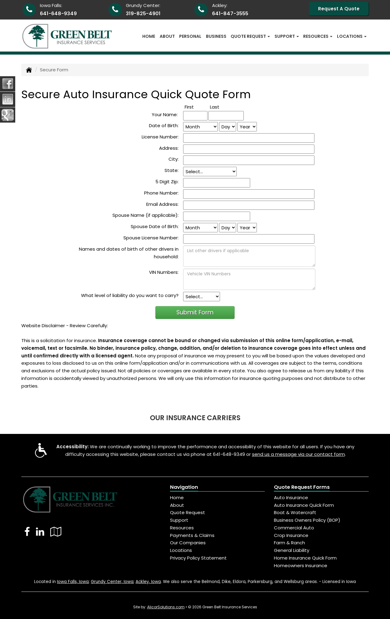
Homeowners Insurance (300, 565)
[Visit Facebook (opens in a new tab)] (27, 531)
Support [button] (287, 36)
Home (148, 36)
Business (216, 36)
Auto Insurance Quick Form (304, 505)
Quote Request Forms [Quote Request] (302, 487)
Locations (181, 550)
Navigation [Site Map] (184, 487)
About (167, 36)
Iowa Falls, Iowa (73, 582)
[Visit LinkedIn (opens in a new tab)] (40, 531)
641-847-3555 (230, 13)
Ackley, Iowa (148, 582)
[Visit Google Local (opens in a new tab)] (56, 531)
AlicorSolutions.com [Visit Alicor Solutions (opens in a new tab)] (166, 607)
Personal (190, 36)
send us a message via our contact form (298, 454)
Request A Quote (339, 8)
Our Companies (188, 542)
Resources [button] (317, 36)
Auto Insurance (291, 497)
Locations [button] (352, 36)
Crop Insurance (291, 535)
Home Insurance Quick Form (305, 558)
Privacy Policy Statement (198, 558)
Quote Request (187, 512)
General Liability (291, 550)
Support (179, 520)
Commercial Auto (294, 527)
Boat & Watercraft (295, 512)
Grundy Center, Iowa (112, 582)
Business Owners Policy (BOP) (307, 520)
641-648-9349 (58, 13)
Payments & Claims (192, 535)
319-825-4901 (143, 13)
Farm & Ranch (289, 542)
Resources (182, 527)
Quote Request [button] (250, 36)
